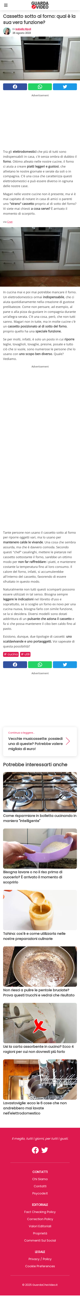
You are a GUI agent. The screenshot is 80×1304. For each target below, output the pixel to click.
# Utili (25, 654)
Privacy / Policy (40, 1259)
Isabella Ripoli (23, 29)
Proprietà (40, 1233)
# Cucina (11, 654)
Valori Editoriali (40, 1226)
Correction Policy (40, 1219)
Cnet (10, 221)
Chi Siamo (40, 1179)
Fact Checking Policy (40, 1212)
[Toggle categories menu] (6, 5)
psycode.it (40, 1193)
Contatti (40, 1186)
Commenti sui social (40, 1240)
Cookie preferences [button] (40, 1266)
